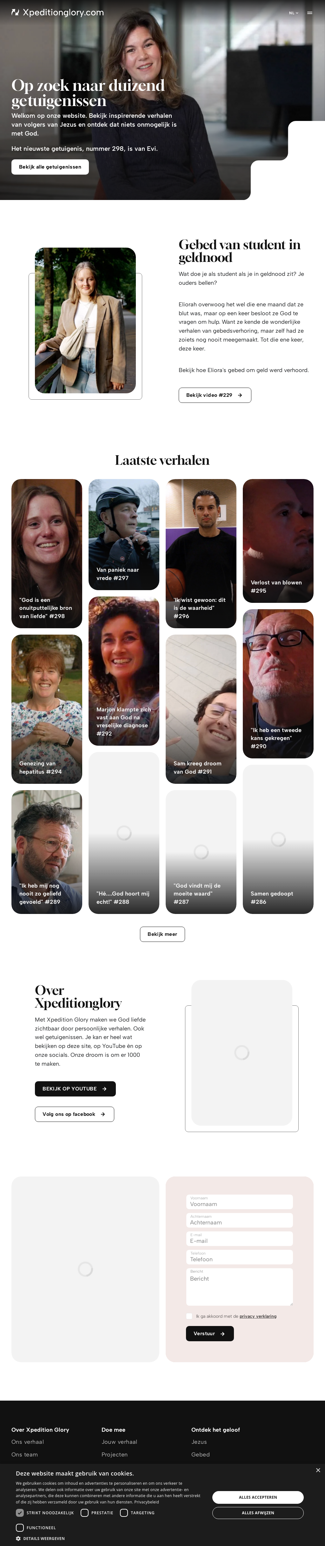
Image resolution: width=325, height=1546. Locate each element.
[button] (110, 1538)
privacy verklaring (258, 1316)
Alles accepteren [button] (258, 1497)
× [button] (317, 1470)
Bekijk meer (162, 934)
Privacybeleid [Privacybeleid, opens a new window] (146, 1502)
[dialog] (162, 1505)
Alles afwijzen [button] (258, 1513)
